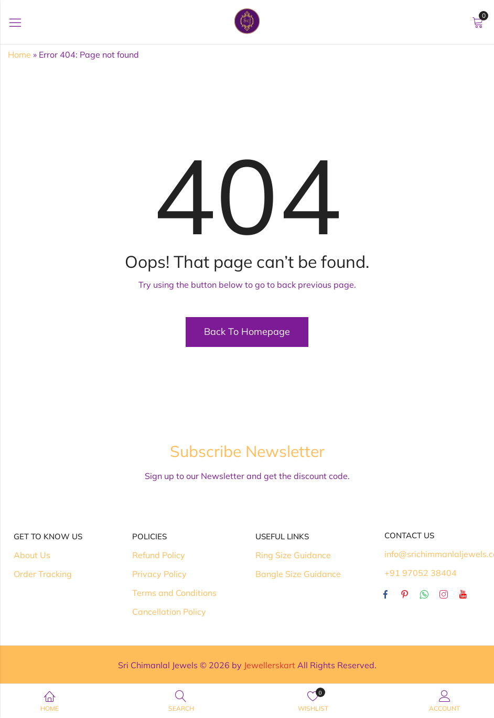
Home (19, 54)
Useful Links (282, 536)
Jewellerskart (269, 665)
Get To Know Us (48, 536)
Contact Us (409, 535)
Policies (149, 536)
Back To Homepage (247, 331)
